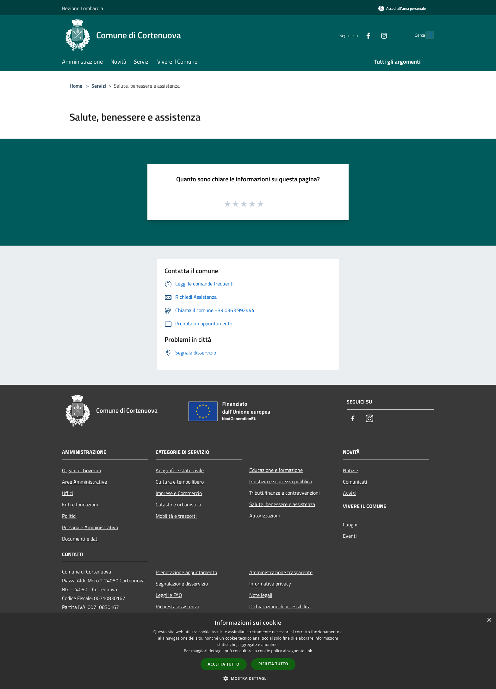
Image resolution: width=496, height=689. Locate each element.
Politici (69, 516)
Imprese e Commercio (179, 493)
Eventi (350, 536)
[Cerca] (426, 35)
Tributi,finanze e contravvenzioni (284, 493)
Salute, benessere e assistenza (282, 504)
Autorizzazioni (264, 515)
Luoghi (350, 524)
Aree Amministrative (84, 481)
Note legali (260, 595)
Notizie (350, 470)
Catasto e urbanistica (178, 504)
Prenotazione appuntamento (186, 572)
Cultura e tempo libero (180, 481)
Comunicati (355, 481)
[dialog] (248, 651)
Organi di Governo (81, 470)
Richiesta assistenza (177, 606)
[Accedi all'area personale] (402, 8)
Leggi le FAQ (169, 595)
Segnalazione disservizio (182, 583)
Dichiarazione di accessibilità (280, 606)
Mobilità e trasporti (176, 516)
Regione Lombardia (82, 8)
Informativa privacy (270, 583)
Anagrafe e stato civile (180, 470)
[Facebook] (354, 35)
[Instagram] (370, 35)
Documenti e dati (80, 538)
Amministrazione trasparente (281, 572)
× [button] (489, 620)
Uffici (67, 493)
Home (76, 86)
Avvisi (349, 493)
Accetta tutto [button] (223, 664)
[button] (248, 678)
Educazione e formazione (276, 470)
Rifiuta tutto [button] (273, 664)
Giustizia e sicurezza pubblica (280, 481)
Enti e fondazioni (80, 504)
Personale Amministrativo (90, 527)
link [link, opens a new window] (309, 651)
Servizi (98, 86)
